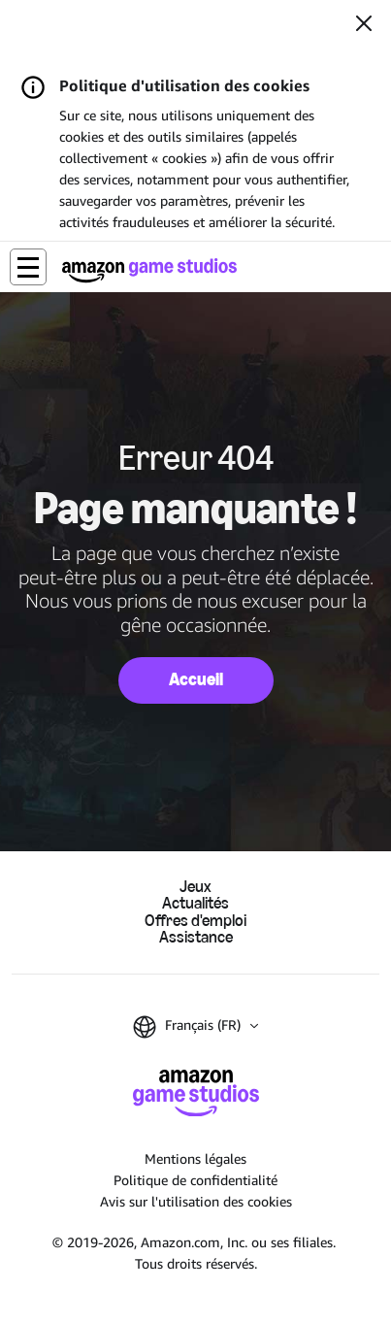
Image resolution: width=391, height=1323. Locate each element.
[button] (28, 266)
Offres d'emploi (195, 920)
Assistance (196, 937)
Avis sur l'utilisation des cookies (196, 1201)
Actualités (195, 903)
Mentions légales (195, 1158)
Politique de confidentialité (195, 1180)
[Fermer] (364, 25)
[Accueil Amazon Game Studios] (149, 270)
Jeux (195, 886)
